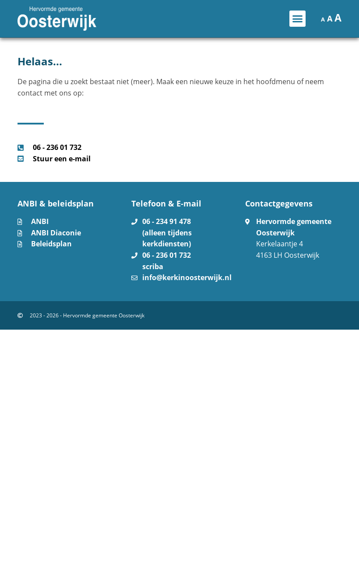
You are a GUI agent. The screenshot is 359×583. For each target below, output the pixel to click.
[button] (297, 19)
